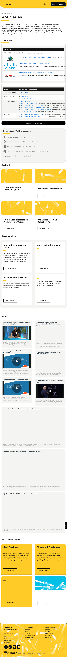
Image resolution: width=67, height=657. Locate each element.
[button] (10, 196)
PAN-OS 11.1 (50, 53)
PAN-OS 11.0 (25, 96)
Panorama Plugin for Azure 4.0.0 (33, 105)
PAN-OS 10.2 (25, 101)
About (26, 631)
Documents (48, 637)
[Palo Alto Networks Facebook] (6, 648)
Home (3, 13)
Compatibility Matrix (10, 638)
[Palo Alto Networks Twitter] (14, 648)
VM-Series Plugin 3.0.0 (29, 103)
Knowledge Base (30, 639)
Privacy (47, 631)
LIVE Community (30, 637)
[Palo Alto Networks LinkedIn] (10, 648)
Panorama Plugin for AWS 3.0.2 (32, 114)
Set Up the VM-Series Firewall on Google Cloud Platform (27, 151)
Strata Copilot (58, 4)
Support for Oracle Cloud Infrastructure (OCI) (35, 72)
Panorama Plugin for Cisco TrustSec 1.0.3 (36, 109)
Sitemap (7, 642)
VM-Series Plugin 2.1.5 (29, 111)
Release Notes (8, 633)
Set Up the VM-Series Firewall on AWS (21, 146)
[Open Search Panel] (45, 4)
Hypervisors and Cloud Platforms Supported (23, 142)
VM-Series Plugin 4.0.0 (29, 98)
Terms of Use (49, 635)
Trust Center (49, 633)
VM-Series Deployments (16, 137)
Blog (5, 636)
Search (6, 635)
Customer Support (30, 635)
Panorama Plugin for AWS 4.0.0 (32, 107)
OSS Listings (8, 640)
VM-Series (9, 13)
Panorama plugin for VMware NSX (37, 57)
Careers (27, 633)
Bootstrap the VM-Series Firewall (19, 156)
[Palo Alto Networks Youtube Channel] (18, 648)
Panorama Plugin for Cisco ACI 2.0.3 (34, 116)
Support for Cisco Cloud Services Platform (34, 63)
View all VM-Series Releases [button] (33, 123)
